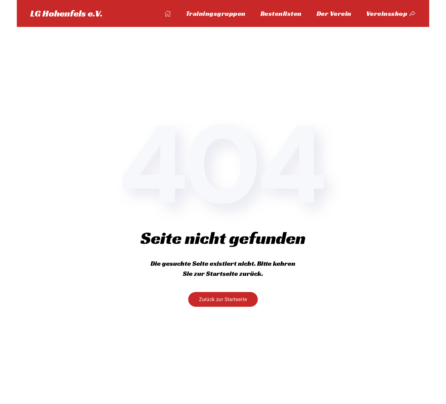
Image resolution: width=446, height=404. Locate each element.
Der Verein (334, 13)
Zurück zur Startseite (223, 299)
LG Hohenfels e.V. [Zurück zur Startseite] (66, 13)
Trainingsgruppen (216, 13)
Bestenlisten (281, 13)
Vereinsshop (391, 13)
